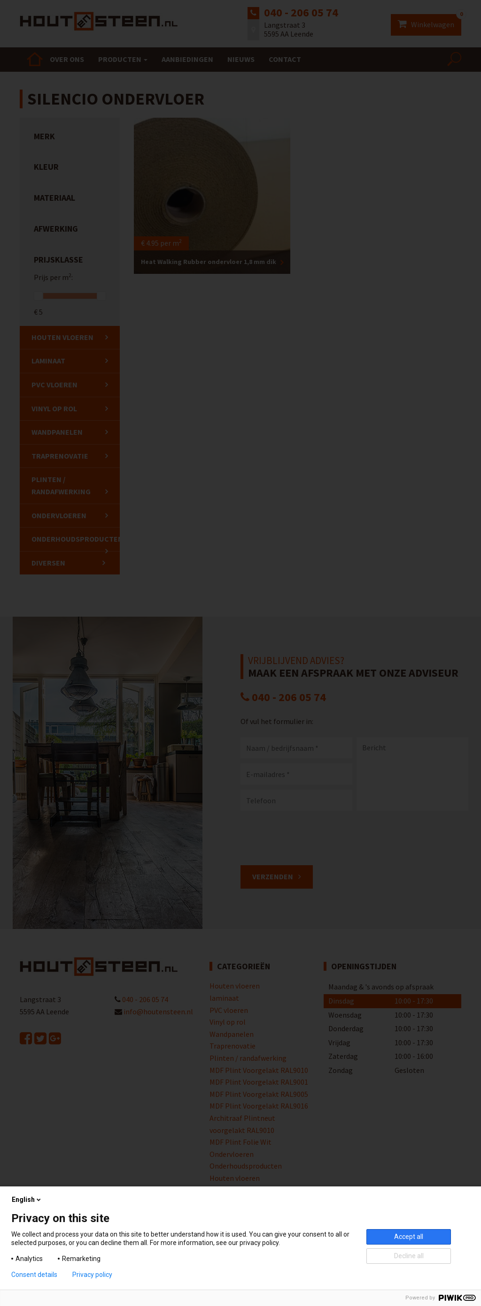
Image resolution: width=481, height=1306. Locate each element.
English (27, 1199)
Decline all (409, 1256)
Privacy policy (92, 1274)
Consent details (34, 1274)
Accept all (408, 1236)
